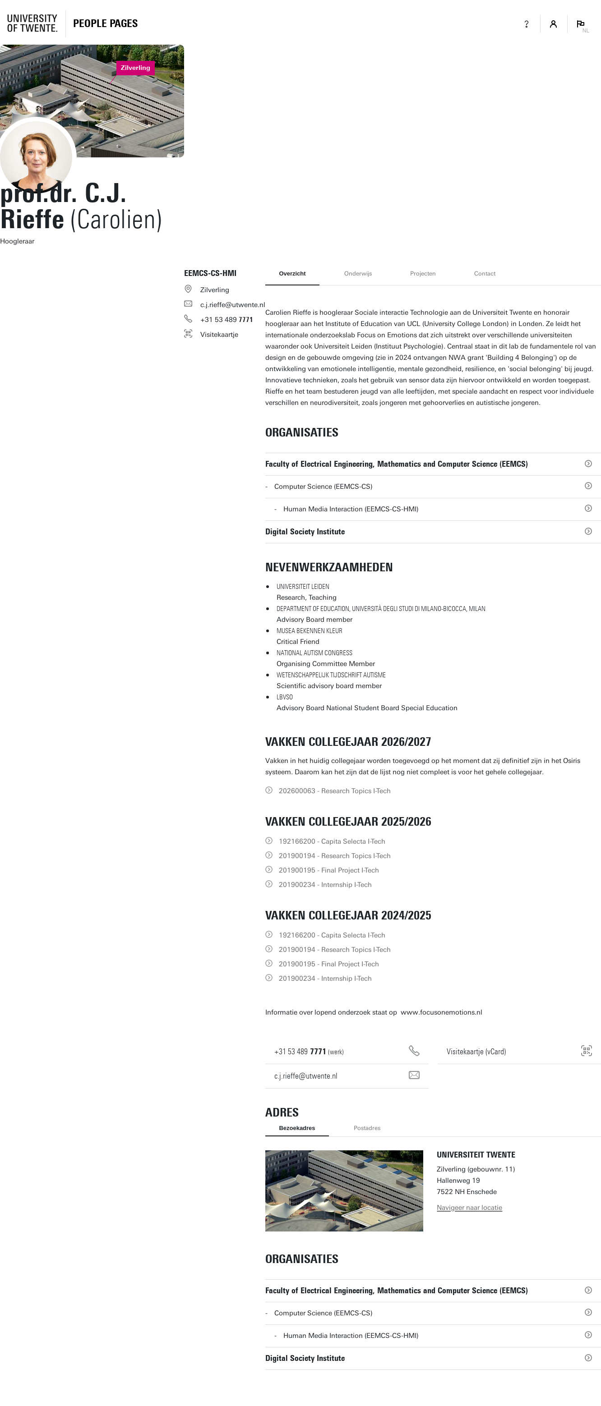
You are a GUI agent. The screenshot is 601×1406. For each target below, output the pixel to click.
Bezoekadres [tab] (297, 1128)
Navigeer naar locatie (469, 1208)
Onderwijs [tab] (358, 273)
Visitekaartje (219, 335)
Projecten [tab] (423, 273)
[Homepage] (105, 24)
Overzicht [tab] (292, 273)
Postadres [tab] (367, 1128)
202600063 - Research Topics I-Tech (335, 791)
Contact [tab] (484, 273)
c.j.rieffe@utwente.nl (232, 305)
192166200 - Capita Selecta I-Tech (332, 841)
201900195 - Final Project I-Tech (329, 870)
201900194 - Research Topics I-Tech (335, 856)
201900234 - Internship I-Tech (325, 885)
